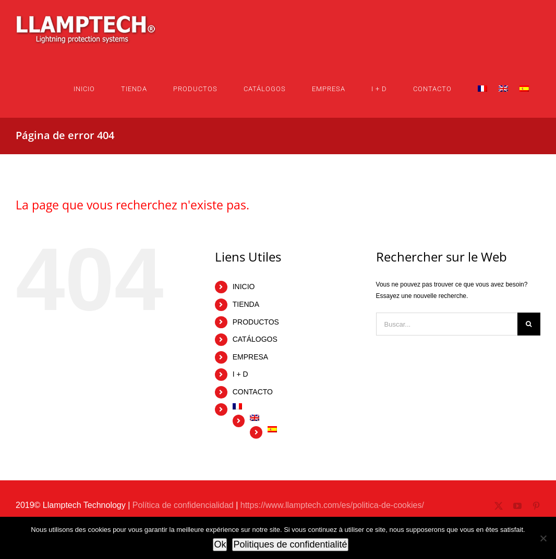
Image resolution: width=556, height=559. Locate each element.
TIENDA (246, 304)
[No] (543, 538)
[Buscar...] (446, 324)
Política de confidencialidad (183, 505)
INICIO (244, 286)
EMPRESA (250, 357)
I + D (240, 374)
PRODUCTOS (256, 322)
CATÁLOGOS (255, 339)
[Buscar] (528, 324)
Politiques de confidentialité (290, 544)
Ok (220, 544)
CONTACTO (253, 392)
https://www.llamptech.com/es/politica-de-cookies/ (332, 505)
